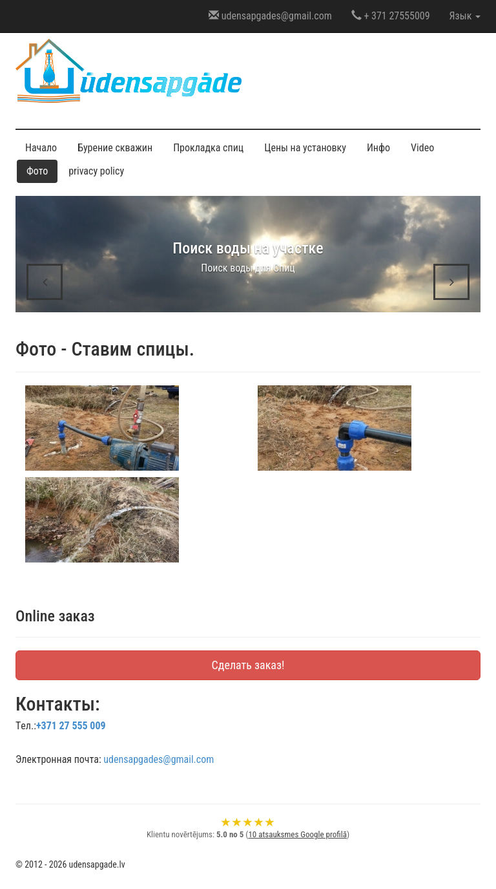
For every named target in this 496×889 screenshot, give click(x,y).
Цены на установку (305, 148)
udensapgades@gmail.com (270, 16)
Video (422, 148)
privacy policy (96, 171)
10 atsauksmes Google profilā (297, 834)
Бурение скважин (115, 148)
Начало (41, 148)
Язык (465, 16)
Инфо (378, 148)
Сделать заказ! (248, 665)
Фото (37, 171)
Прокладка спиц (208, 148)
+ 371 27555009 (390, 16)
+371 (71, 726)
